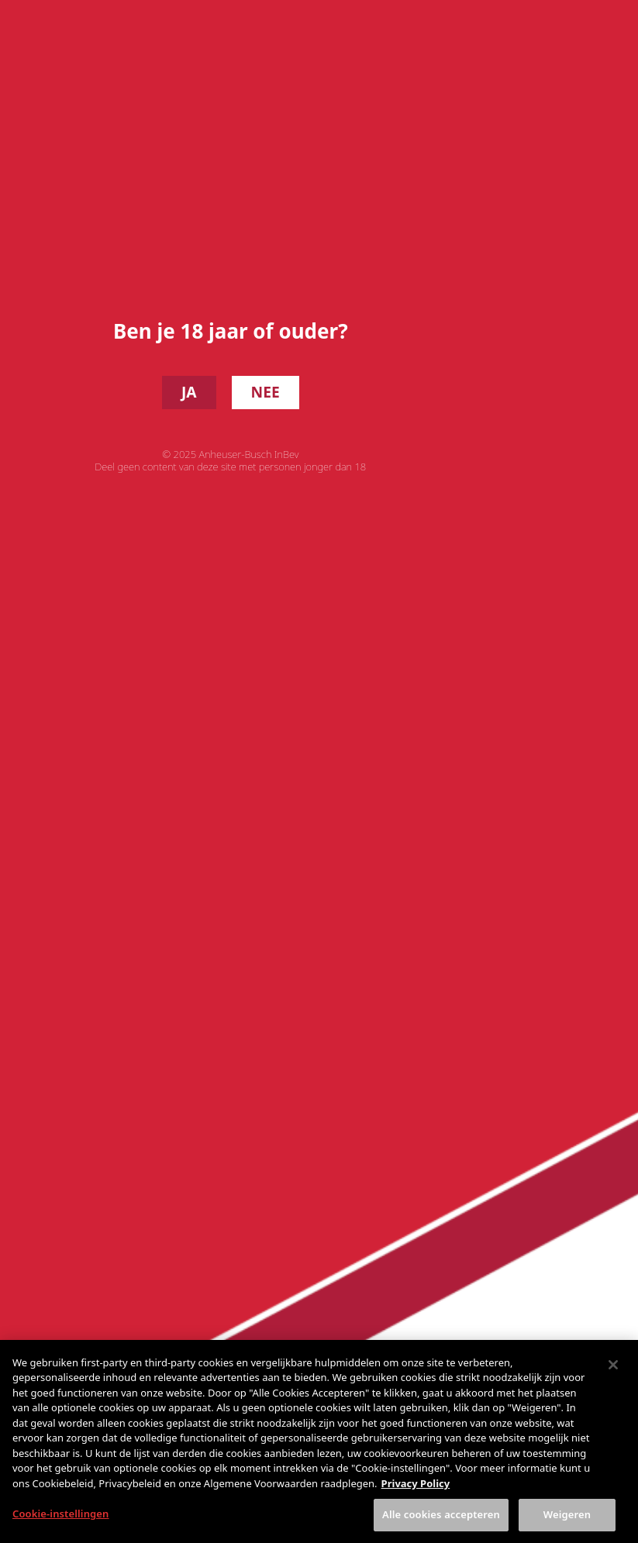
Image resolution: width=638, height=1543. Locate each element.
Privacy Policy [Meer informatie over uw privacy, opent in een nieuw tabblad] (415, 1497)
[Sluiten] (613, 1379)
